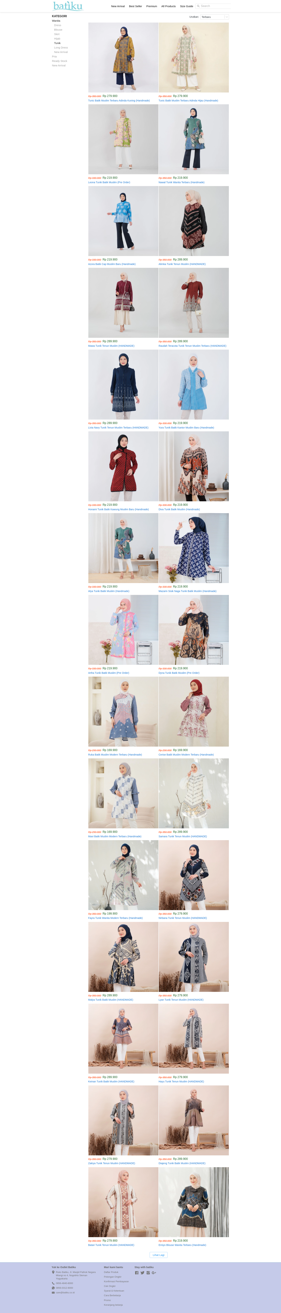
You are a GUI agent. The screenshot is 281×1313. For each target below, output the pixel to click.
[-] (137, 1273)
